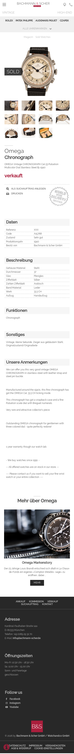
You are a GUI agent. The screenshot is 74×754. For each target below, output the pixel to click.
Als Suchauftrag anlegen (26, 188)
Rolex (9, 20)
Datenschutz (17, 745)
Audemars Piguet (46, 20)
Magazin (28, 37)
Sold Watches (42, 37)
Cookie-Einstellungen (48, 748)
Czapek (64, 20)
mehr (37, 582)
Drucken (14, 193)
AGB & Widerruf (21, 748)
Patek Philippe (24, 20)
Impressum (35, 745)
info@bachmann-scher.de (27, 638)
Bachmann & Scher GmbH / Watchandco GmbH (42, 736)
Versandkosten (55, 745)
